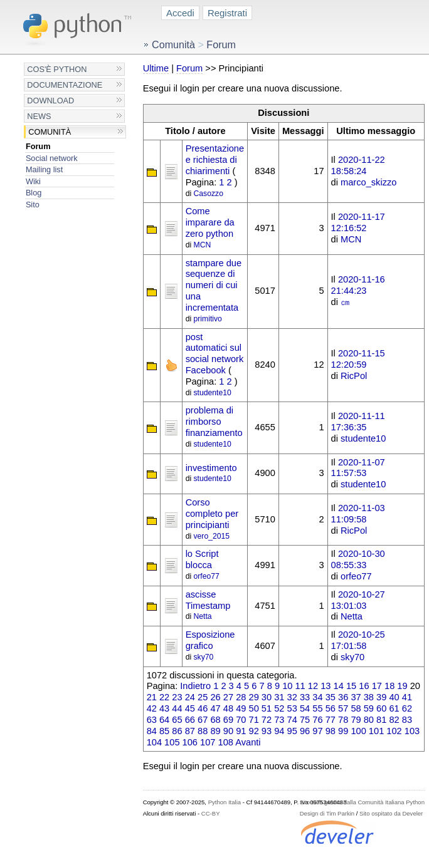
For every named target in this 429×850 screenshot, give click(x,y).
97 (317, 731)
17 (377, 686)
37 (356, 697)
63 (152, 720)
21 (152, 697)
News (39, 116)
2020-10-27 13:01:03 (358, 600)
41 (407, 697)
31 (279, 697)
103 (412, 731)
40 (394, 697)
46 (203, 708)
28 (241, 697)
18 (389, 686)
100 (358, 731)
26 (215, 697)
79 (356, 720)
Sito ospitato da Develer (391, 813)
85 (164, 731)
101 (376, 731)
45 (190, 708)
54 (305, 708)
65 (177, 720)
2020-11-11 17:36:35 (358, 421)
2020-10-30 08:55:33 (358, 559)
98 (331, 731)
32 (292, 697)
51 (267, 708)
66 (190, 720)
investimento (211, 468)
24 (190, 697)
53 (292, 708)
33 (305, 697)
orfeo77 (207, 576)
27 (228, 697)
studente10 (212, 392)
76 (317, 720)
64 (164, 720)
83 (407, 720)
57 (343, 708)
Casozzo (208, 193)
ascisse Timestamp (208, 600)
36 (343, 697)
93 (267, 731)
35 (331, 697)
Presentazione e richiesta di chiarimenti (215, 159)
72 (267, 720)
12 (313, 686)
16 (364, 686)
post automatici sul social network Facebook (215, 353)
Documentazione (64, 85)
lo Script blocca (202, 559)
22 (164, 697)
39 (381, 697)
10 (287, 686)
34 (317, 697)
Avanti (247, 742)
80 (369, 720)
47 (215, 708)
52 (279, 708)
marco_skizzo (368, 182)
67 (203, 720)
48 (228, 708)
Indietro (195, 686)
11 (300, 686)
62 (407, 708)
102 (393, 731)
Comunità (49, 132)
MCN (202, 245)
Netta (203, 616)
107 (207, 742)
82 (394, 720)
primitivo (208, 318)
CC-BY (210, 813)
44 (177, 708)
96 (305, 731)
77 (331, 720)
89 (215, 731)
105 (171, 742)
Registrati (227, 13)
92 (254, 731)
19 (402, 686)
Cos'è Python (57, 69)
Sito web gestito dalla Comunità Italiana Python (362, 802)
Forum (38, 146)
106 (190, 742)
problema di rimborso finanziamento (214, 421)
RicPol (354, 376)
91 (241, 731)
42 (152, 708)
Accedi (180, 13)
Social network (52, 158)
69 (228, 720)
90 (228, 731)
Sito (33, 204)
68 (215, 720)
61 (394, 708)
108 (225, 742)
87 (190, 731)
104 (154, 742)
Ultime (156, 68)
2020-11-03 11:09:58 (358, 513)
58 (356, 708)
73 (279, 720)
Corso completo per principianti (212, 513)
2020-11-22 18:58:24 (358, 165)
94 (279, 731)
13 (325, 686)
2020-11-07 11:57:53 (358, 468)
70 (241, 720)
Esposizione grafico (210, 640)
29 (254, 697)
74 (292, 720)
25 (203, 697)
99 (343, 731)
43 (164, 708)
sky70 (204, 657)
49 (241, 708)
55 (317, 708)
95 (292, 731)
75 (305, 720)
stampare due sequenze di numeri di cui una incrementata (213, 285)
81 (381, 720)
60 (381, 708)
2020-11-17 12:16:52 (358, 222)
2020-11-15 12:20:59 (358, 359)
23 (177, 697)
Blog (33, 192)
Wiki (33, 181)
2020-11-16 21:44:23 (358, 285)
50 (254, 708)
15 (351, 686)
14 (339, 686)
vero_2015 (212, 536)
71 (254, 720)
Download (50, 100)
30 (267, 697)
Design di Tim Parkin (327, 813)
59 (369, 708)
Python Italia (224, 802)
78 (343, 720)
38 (369, 697)
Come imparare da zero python (210, 222)
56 (331, 708)
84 (152, 731)
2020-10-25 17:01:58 (358, 640)
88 (203, 731)
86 (177, 731)
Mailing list (44, 169)
